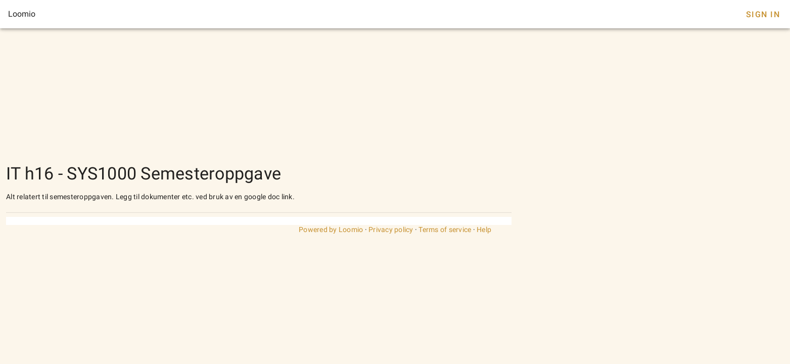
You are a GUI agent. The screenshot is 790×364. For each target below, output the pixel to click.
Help (484, 229)
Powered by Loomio (331, 229)
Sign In (763, 14)
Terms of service (445, 229)
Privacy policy (390, 229)
